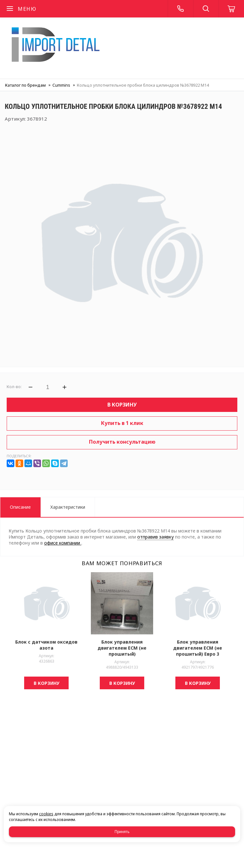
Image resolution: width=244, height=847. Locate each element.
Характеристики (67, 507)
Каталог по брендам (25, 85)
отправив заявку (155, 537)
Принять (122, 832)
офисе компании (62, 543)
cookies (46, 814)
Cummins (61, 85)
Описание (20, 507)
